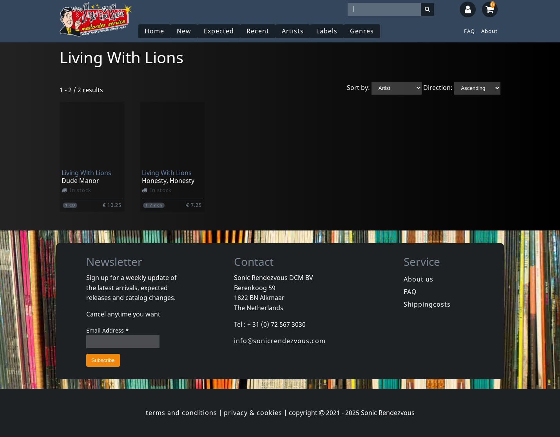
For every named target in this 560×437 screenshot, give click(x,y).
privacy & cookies (253, 412)
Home (154, 31)
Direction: (438, 87)
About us (418, 279)
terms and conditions (181, 412)
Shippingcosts (427, 304)
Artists (293, 31)
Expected (219, 31)
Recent (257, 31)
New (184, 31)
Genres (362, 31)
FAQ (469, 31)
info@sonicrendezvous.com (280, 340)
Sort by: (358, 87)
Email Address (107, 330)
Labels (326, 31)
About (489, 31)
